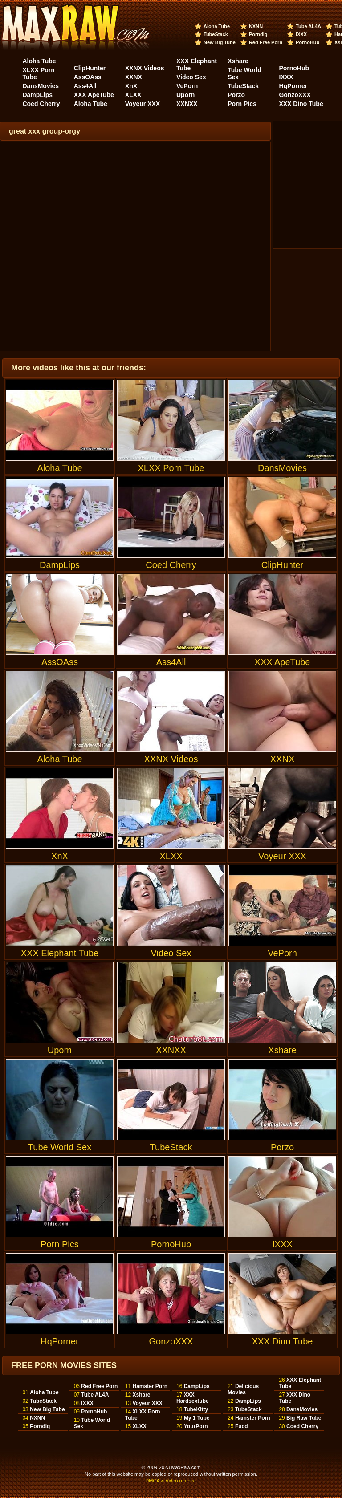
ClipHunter (90, 68)
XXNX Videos (144, 68)
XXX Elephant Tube (60, 911)
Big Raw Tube (303, 1418)
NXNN (256, 26)
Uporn (185, 94)
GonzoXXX (295, 94)
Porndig (258, 34)
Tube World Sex (60, 1105)
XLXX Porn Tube (171, 426)
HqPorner (293, 85)
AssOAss (88, 77)
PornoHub (307, 42)
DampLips (37, 94)
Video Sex (191, 77)
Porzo (236, 94)
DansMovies (40, 85)
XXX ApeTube (94, 94)
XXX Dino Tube (301, 103)
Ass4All (85, 85)
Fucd (241, 1426)
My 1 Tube (197, 1418)
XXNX (133, 77)
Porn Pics (242, 103)
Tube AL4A (308, 26)
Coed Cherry (41, 103)
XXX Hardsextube (192, 1398)
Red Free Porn (265, 42)
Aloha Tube (217, 26)
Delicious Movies (243, 1389)
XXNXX (186, 103)
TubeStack (216, 34)
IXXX (301, 34)
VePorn (187, 85)
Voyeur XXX (142, 103)
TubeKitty (196, 1409)
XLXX (133, 94)
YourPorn (196, 1426)
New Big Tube (220, 42)
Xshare (238, 61)
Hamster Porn (150, 1386)
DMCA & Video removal (170, 1480)
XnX (131, 85)
